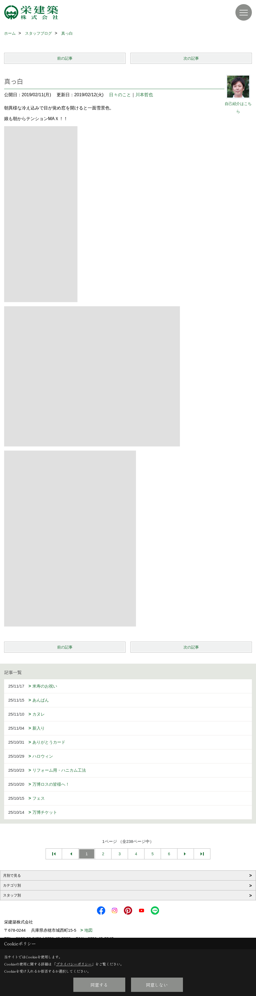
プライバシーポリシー (74, 964)
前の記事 (65, 58)
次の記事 (191, 58)
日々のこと (120, 94)
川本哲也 (144, 94)
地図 (88, 930)
